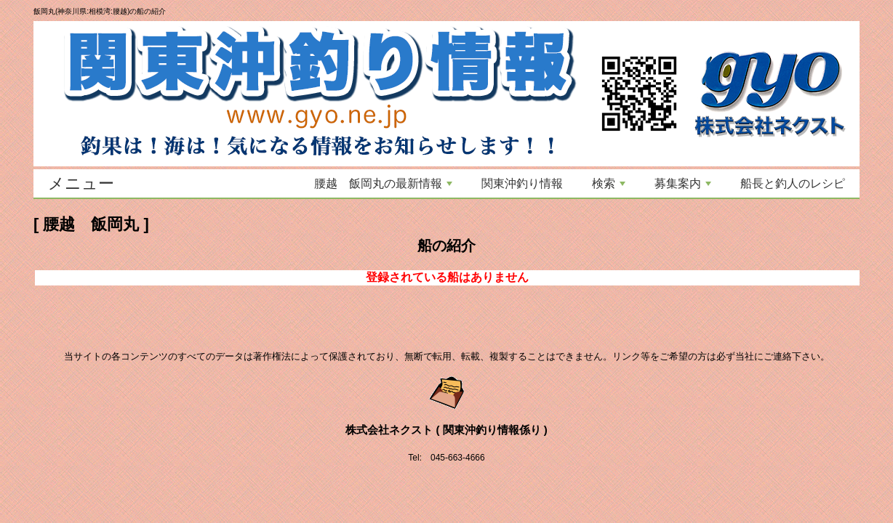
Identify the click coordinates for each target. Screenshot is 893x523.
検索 (608, 183)
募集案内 (682, 183)
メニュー (81, 183)
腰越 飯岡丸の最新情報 (383, 183)
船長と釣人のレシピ (792, 183)
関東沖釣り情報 (522, 183)
